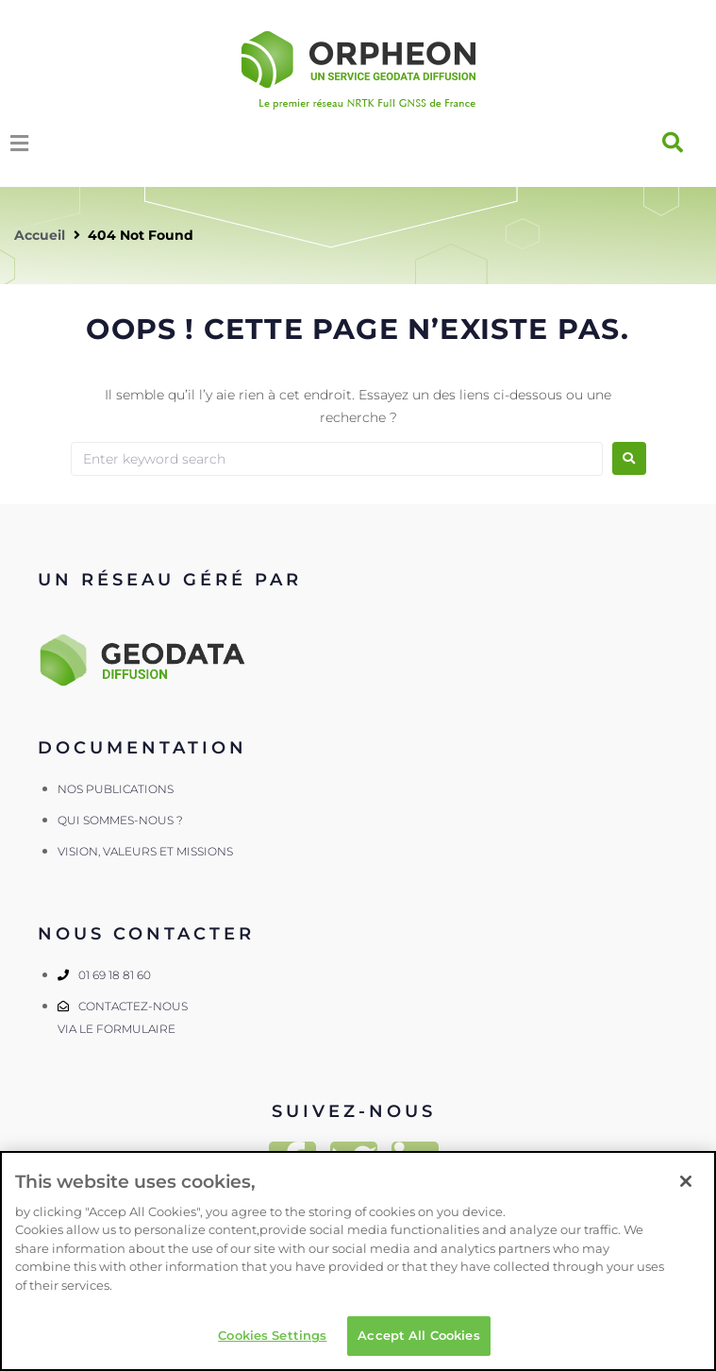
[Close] (686, 1181)
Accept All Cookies (418, 1335)
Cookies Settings (272, 1335)
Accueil (39, 235)
